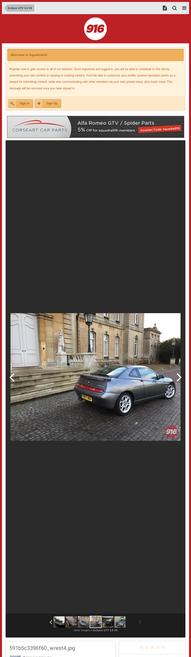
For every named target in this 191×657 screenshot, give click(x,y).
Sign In (24, 103)
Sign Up (51, 103)
